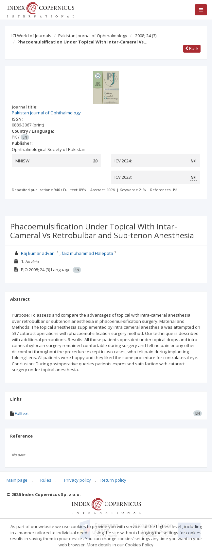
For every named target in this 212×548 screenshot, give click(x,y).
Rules (45, 480)
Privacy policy (77, 480)
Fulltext (22, 413)
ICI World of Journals (31, 36)
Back (192, 48)
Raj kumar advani (38, 253)
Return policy (113, 480)
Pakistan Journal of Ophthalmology (92, 36)
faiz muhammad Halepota (87, 253)
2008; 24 (145, 36)
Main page (17, 480)
